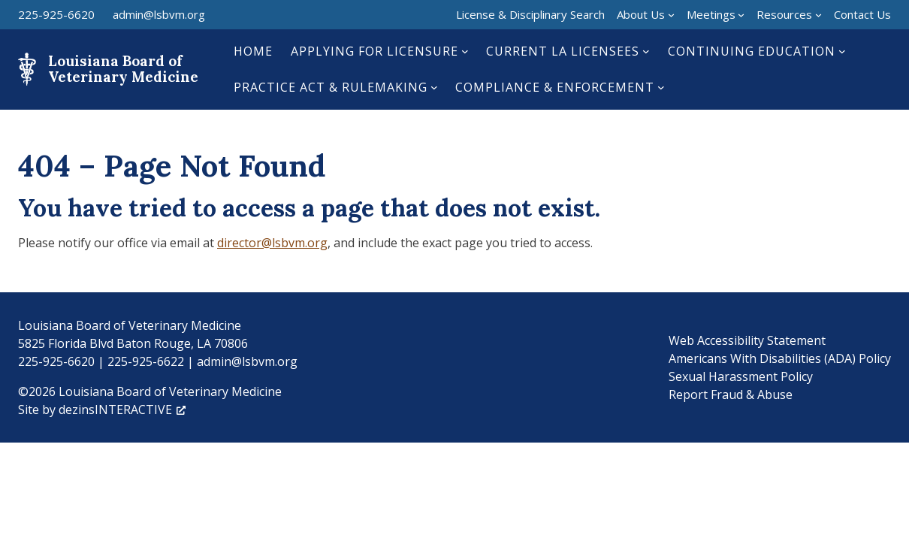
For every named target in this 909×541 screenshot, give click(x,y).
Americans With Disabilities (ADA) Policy (780, 358)
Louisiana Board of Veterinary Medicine (123, 69)
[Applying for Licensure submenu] (465, 51)
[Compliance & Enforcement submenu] (661, 87)
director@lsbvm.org (272, 242)
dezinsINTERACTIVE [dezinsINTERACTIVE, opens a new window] (122, 409)
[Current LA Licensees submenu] (646, 51)
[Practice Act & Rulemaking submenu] (434, 87)
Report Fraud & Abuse (731, 394)
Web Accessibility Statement (747, 340)
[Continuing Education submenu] (842, 51)
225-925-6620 (56, 14)
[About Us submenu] (671, 14)
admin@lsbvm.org (159, 14)
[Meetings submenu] (741, 14)
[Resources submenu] (818, 14)
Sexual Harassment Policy (741, 376)
